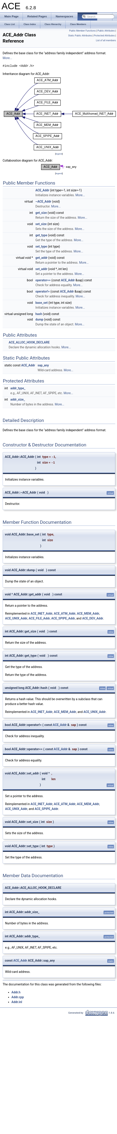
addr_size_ (17, 399)
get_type (41, 235)
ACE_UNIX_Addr (16, 618)
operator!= (42, 291)
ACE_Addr (42, 190)
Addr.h (15, 992)
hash (38, 314)
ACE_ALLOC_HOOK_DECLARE (29, 342)
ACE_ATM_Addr (65, 613)
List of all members (106, 40)
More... (7, 58)
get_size (41, 212)
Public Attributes (106, 30)
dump (39, 319)
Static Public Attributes (80, 35)
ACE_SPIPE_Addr (63, 618)
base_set (41, 302)
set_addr (41, 269)
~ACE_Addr (43, 201)
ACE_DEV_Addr (92, 618)
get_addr (41, 257)
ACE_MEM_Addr (88, 613)
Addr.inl (16, 1002)
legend (59, 154)
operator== (43, 280)
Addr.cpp (17, 997)
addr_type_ (17, 388)
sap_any (43, 365)
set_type (41, 246)
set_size (41, 224)
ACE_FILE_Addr (39, 618)
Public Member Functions (82, 30)
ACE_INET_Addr (42, 613)
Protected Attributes (104, 35)
